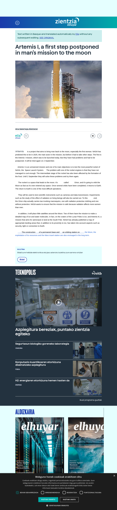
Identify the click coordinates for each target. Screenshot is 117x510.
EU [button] (26, 136)
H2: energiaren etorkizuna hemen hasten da (42, 380)
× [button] (114, 476)
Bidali (22, 259)
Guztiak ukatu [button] (69, 499)
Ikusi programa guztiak (91, 400)
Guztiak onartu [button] (48, 499)
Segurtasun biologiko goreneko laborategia (42, 343)
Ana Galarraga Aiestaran (26, 129)
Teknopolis (25, 271)
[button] (17, 22)
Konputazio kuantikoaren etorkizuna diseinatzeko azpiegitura (38, 363)
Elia (77, 34)
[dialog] (58, 491)
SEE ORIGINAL (46, 37)
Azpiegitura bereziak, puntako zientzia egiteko (52, 331)
